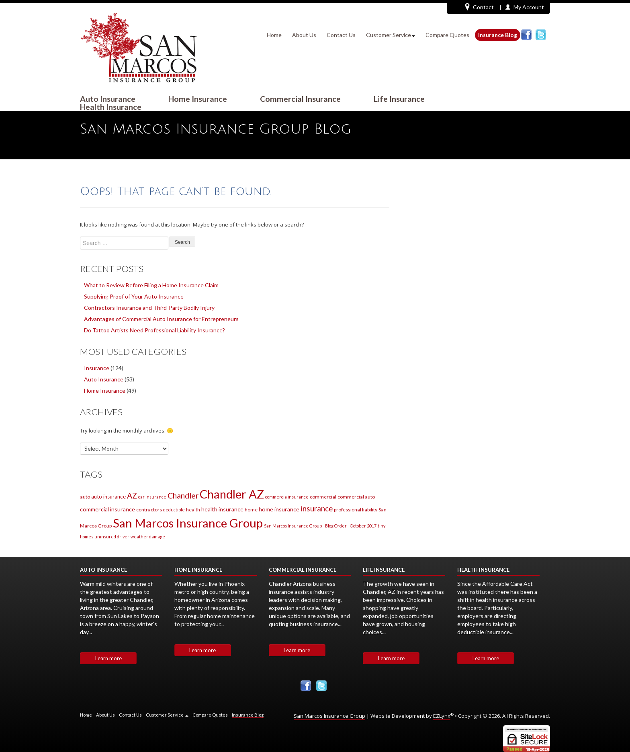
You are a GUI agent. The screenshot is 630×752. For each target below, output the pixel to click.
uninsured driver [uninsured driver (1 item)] (111, 536)
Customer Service (390, 34)
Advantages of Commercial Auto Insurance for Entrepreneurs (161, 318)
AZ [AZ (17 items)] (132, 495)
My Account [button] (528, 7)
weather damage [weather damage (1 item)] (148, 536)
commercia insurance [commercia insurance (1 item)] (287, 496)
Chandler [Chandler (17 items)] (183, 495)
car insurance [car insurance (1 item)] (152, 496)
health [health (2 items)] (193, 510)
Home (274, 34)
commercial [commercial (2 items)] (323, 497)
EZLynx (441, 715)
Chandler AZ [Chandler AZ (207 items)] (232, 494)
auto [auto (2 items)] (85, 497)
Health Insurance (110, 107)
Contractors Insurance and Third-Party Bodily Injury (149, 307)
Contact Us (341, 34)
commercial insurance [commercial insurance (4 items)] (107, 509)
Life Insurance (399, 99)
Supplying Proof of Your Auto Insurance (134, 296)
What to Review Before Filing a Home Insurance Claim (151, 285)
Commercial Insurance (300, 99)
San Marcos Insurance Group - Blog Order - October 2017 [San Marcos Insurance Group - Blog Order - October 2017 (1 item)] (320, 525)
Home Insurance (197, 99)
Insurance (96, 368)
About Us (304, 34)
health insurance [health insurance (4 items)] (222, 509)
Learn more (108, 658)
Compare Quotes (447, 34)
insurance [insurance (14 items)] (317, 508)
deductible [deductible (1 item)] (174, 509)
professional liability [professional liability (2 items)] (355, 510)
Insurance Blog (497, 34)
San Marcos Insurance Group (329, 715)
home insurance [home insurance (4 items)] (279, 509)
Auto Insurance (107, 99)
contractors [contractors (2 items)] (149, 510)
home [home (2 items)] (251, 510)
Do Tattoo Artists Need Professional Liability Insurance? (154, 330)
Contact (479, 6)
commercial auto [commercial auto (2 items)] (356, 497)
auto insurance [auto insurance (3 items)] (108, 496)
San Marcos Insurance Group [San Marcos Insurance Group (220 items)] (188, 523)
